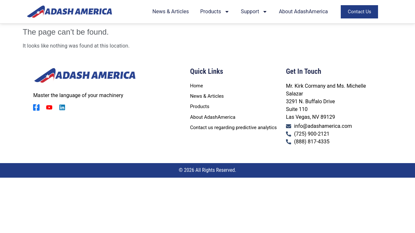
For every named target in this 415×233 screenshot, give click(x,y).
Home (197, 86)
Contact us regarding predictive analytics (237, 130)
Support (256, 12)
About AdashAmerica (305, 12)
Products (216, 12)
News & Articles (173, 12)
